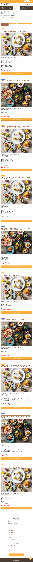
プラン (5, 24)
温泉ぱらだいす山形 (11, 550)
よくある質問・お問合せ (12, 523)
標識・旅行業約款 (11, 532)
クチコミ (28, 24)
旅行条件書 (10, 534)
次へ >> (17, 518)
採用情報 (9, 537)
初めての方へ (10, 521)
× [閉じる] (31, 1)
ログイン (9, 526)
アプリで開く (27, 1)
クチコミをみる (11, 17)
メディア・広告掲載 (11, 539)
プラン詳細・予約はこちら (16, 73)
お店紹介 (12, 24)
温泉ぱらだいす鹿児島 (12, 547)
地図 (3, 17)
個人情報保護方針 (11, 530)
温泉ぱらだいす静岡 (11, 545)
